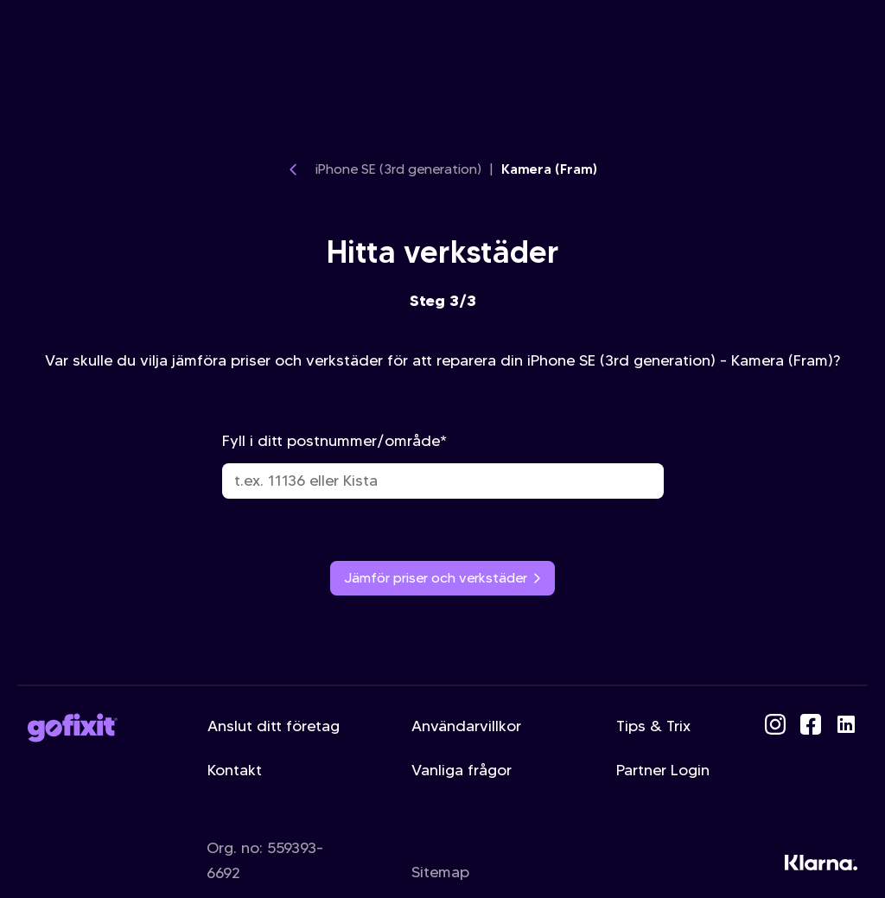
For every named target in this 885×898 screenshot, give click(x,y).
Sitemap (440, 872)
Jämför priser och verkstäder (442, 578)
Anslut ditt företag (273, 726)
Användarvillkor (466, 726)
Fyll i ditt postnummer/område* (443, 465)
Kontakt (234, 770)
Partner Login (663, 770)
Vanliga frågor (461, 770)
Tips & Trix (653, 726)
